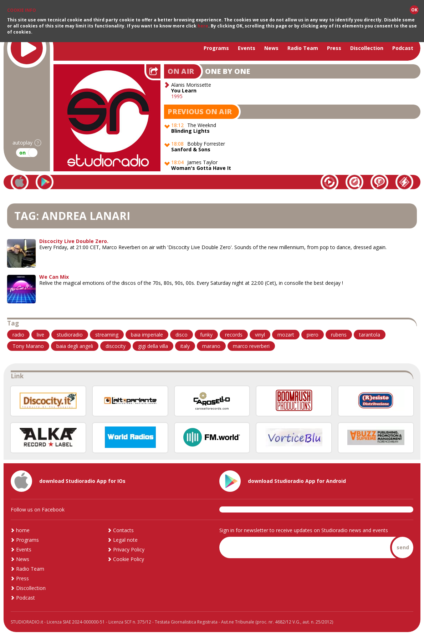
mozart (285, 334)
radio (18, 334)
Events (246, 48)
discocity (116, 346)
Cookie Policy (128, 559)
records (233, 334)
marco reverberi (251, 346)
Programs (216, 48)
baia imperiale (147, 334)
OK (414, 9)
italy (185, 346)
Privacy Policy (128, 549)
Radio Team (302, 48)
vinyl (260, 334)
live (40, 334)
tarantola (369, 334)
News (271, 48)
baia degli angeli (74, 346)
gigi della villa (153, 346)
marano (211, 346)
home (23, 530)
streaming (106, 334)
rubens (339, 334)
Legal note (125, 539)
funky (206, 334)
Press (334, 48)
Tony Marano (28, 346)
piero (312, 334)
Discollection (366, 48)
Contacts (123, 530)
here (203, 25)
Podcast (402, 48)
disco (181, 334)
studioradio (70, 334)
